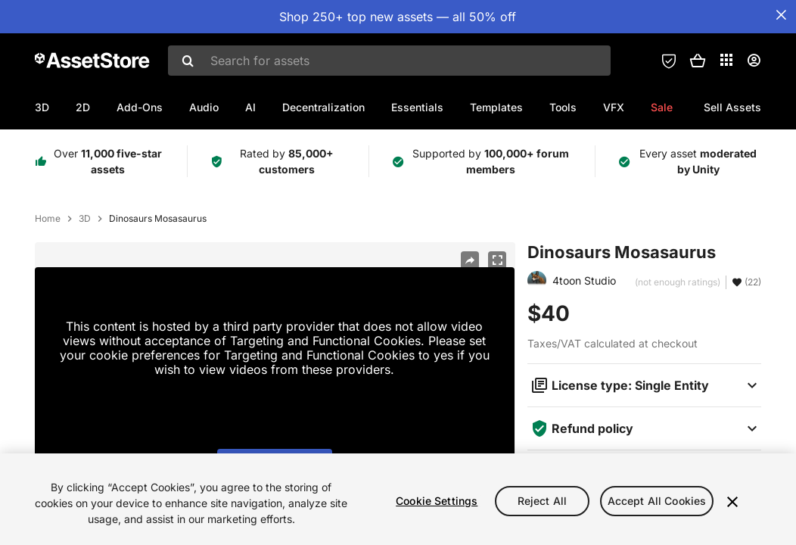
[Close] (732, 502)
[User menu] (753, 60)
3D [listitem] (85, 218)
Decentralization (323, 107)
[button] (698, 60)
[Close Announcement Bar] (780, 15)
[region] (398, 499)
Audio (204, 107)
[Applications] (726, 60)
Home (48, 218)
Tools (563, 107)
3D (42, 107)
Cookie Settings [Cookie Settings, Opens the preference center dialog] (436, 500)
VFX (613, 107)
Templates (496, 107)
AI (250, 107)
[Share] (470, 260)
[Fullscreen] (497, 260)
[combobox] (389, 60)
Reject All (542, 500)
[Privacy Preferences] (669, 60)
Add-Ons (140, 107)
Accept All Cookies (657, 500)
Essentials (417, 107)
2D (83, 107)
